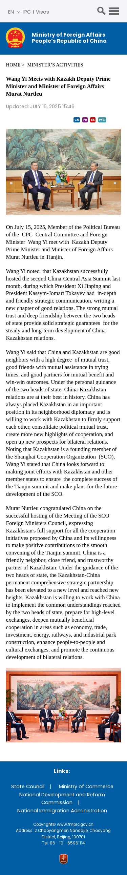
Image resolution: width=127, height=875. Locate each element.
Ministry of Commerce (86, 786)
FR (85, 120)
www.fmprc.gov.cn (75, 824)
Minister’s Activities (55, 64)
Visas (42, 11)
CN (77, 120)
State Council (27, 786)
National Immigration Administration (62, 810)
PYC (102, 120)
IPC (27, 11)
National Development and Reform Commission (62, 798)
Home (13, 64)
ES (93, 120)
